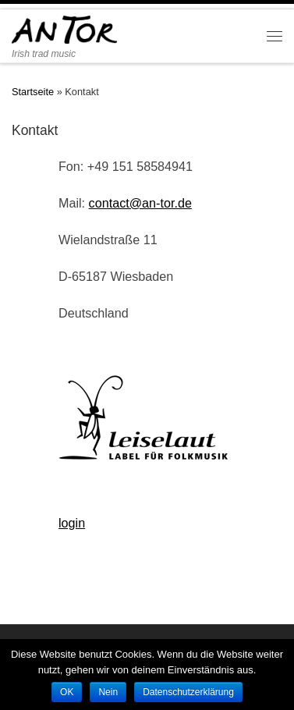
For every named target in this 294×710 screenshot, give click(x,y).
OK (66, 692)
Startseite (33, 92)
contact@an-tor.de (140, 203)
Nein (108, 692)
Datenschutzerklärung (188, 692)
